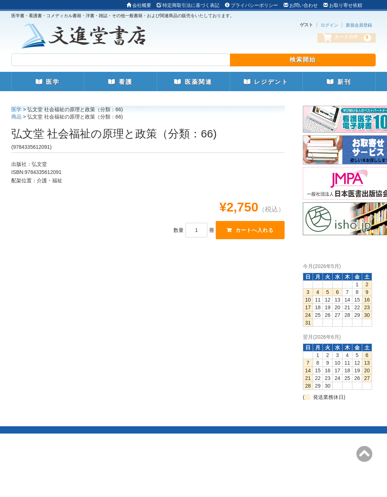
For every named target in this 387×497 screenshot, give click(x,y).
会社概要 (138, 5)
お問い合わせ (301, 5)
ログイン (329, 25)
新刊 (339, 82)
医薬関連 (193, 82)
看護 (120, 82)
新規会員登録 (359, 25)
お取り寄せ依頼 (342, 5)
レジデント (266, 82)
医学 (48, 82)
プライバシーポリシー (251, 5)
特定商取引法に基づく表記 (188, 5)
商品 (16, 117)
